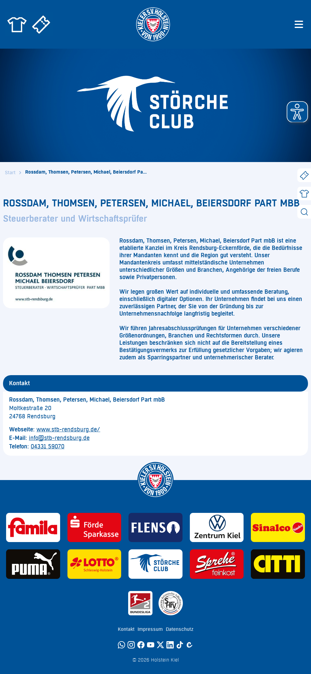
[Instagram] (131, 644)
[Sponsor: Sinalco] (278, 527)
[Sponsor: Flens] (155, 527)
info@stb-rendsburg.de (59, 438)
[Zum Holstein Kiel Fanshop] (17, 24)
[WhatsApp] (121, 644)
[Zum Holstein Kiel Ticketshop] (41, 24)
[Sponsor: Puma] (33, 564)
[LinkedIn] (170, 644)
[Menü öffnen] (299, 24)
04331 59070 (47, 447)
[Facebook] (141, 644)
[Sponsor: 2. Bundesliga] (140, 603)
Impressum (150, 629)
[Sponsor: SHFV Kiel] (171, 603)
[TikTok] (179, 644)
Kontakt (126, 629)
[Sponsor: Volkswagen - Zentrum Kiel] (217, 527)
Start (10, 172)
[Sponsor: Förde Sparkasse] (94, 527)
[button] (297, 112)
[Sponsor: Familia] (33, 527)
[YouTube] (150, 644)
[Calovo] (189, 644)
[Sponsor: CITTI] (278, 564)
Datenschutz (179, 629)
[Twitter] (160, 644)
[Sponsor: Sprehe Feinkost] (217, 564)
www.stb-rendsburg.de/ (68, 430)
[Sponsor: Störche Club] (155, 564)
